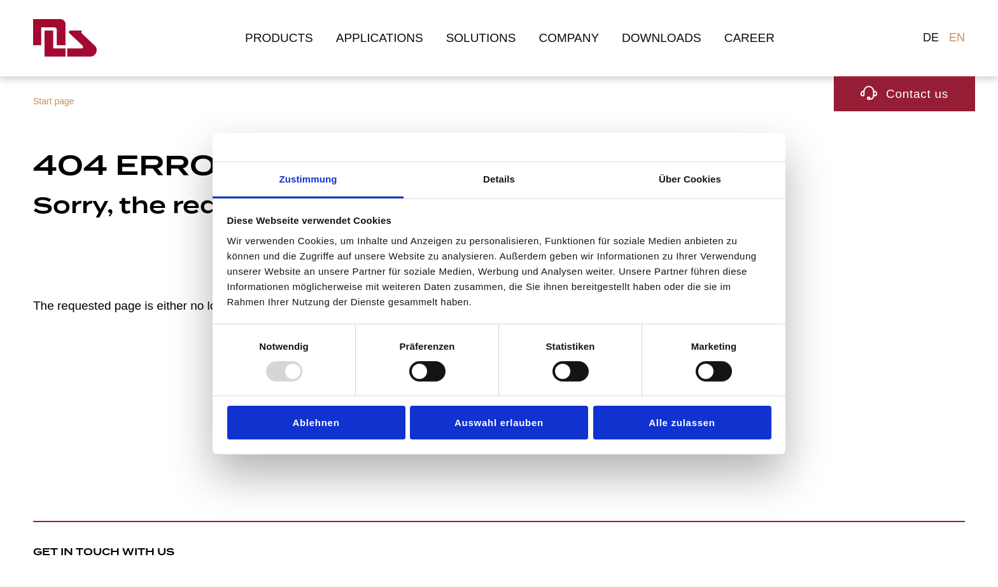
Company (568, 38)
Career (749, 38)
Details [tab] (499, 178)
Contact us (917, 94)
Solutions (481, 38)
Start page (53, 101)
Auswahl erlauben (499, 422)
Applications (379, 38)
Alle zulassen (682, 422)
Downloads (661, 38)
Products (279, 38)
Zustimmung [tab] (308, 178)
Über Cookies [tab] (690, 178)
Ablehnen (315, 422)
